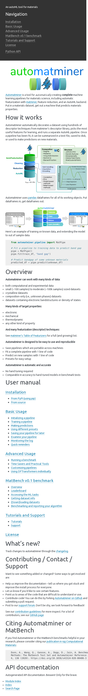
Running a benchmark (23, 459)
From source (18, 402)
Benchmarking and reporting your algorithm (36, 506)
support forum (27, 605)
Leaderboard (18, 490)
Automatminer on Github (68, 598)
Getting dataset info (23, 498)
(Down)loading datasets (25, 502)
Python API (13, 51)
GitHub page (37, 615)
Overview (16, 487)
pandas (32, 197)
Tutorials (16, 521)
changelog (62, 551)
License (11, 45)
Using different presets (24, 429)
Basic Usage (14, 26)
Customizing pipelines (24, 467)
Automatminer (14, 94)
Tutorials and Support (20, 40)
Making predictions (22, 425)
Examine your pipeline (24, 436)
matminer (31, 102)
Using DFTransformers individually (31, 471)
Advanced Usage (17, 31)
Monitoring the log (22, 440)
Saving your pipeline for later (28, 433)
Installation (13, 21)
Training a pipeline (21, 421)
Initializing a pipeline (23, 417)
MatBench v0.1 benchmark (23, 35)
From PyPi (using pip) (23, 398)
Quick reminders (20, 444)
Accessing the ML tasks (25, 494)
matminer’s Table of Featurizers (28, 335)
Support (16, 525)
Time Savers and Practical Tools (30, 463)
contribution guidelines (28, 611)
